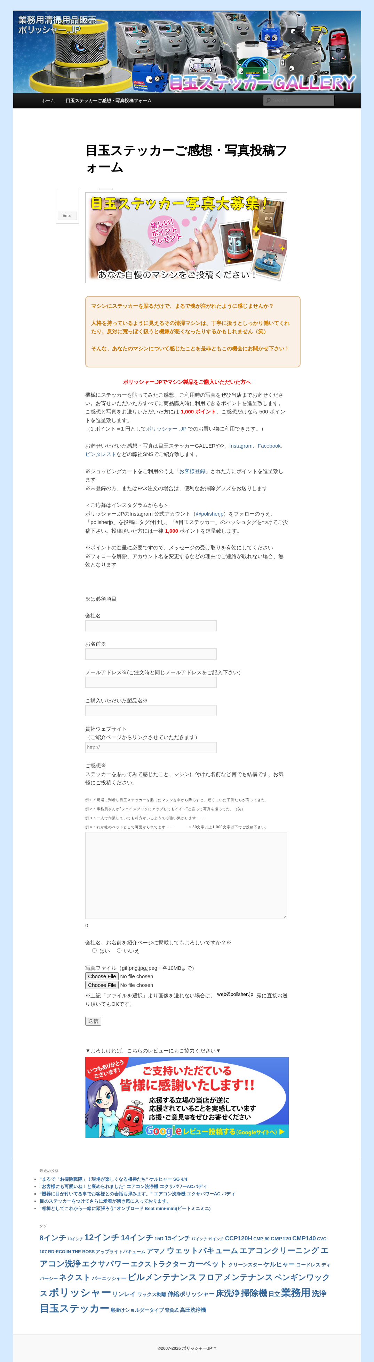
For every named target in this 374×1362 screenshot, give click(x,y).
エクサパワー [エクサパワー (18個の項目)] (105, 1253)
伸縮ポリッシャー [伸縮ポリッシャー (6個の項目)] (191, 1283)
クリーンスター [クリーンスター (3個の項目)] (245, 1254)
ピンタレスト (101, 452)
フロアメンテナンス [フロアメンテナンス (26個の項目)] (235, 1266)
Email (67, 215)
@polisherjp (209, 511)
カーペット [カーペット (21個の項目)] (207, 1253)
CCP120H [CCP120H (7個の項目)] (238, 1227)
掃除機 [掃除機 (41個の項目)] (254, 1282)
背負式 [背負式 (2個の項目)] (171, 1299)
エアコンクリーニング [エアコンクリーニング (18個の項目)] (279, 1239)
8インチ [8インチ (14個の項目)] (53, 1227)
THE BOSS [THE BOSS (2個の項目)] (83, 1241)
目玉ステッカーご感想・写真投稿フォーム (109, 100)
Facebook (269, 443)
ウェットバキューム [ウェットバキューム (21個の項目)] (202, 1239)
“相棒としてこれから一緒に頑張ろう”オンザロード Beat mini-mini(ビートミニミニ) (125, 1197)
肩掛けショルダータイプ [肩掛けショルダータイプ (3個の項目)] (137, 1299)
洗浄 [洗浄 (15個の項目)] (319, 1283)
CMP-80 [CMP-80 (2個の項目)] (261, 1228)
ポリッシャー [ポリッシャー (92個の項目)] (80, 1281)
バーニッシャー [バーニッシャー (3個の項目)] (109, 1267)
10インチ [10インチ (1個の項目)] (75, 1228)
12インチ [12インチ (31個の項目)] (102, 1226)
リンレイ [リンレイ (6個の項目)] (124, 1283)
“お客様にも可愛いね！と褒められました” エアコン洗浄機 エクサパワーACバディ (123, 1175)
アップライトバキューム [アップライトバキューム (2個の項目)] (120, 1241)
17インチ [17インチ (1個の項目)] (199, 1228)
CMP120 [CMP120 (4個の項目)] (281, 1228)
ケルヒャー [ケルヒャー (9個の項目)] (279, 1253)
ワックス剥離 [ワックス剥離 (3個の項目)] (151, 1283)
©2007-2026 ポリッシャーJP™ (187, 1337)
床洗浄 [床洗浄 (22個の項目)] (228, 1282)
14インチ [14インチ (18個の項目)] (137, 1227)
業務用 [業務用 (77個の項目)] (295, 1281)
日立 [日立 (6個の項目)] (274, 1283)
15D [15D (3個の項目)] (159, 1228)
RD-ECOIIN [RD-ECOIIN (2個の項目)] (59, 1241)
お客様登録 (192, 469)
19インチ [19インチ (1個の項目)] (216, 1228)
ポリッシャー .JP (166, 426)
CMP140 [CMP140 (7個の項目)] (304, 1227)
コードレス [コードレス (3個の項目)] (308, 1254)
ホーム (48, 100)
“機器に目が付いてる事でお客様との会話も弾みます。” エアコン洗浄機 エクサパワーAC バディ (138, 1183)
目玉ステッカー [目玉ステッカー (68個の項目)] (74, 1297)
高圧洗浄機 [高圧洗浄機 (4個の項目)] (193, 1299)
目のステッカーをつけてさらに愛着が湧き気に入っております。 (105, 1190)
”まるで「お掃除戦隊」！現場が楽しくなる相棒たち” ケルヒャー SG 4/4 (114, 1168)
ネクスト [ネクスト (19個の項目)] (75, 1266)
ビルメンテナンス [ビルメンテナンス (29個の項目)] (162, 1266)
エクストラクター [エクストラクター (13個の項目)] (158, 1253)
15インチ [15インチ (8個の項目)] (177, 1227)
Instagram (241, 443)
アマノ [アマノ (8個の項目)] (156, 1240)
